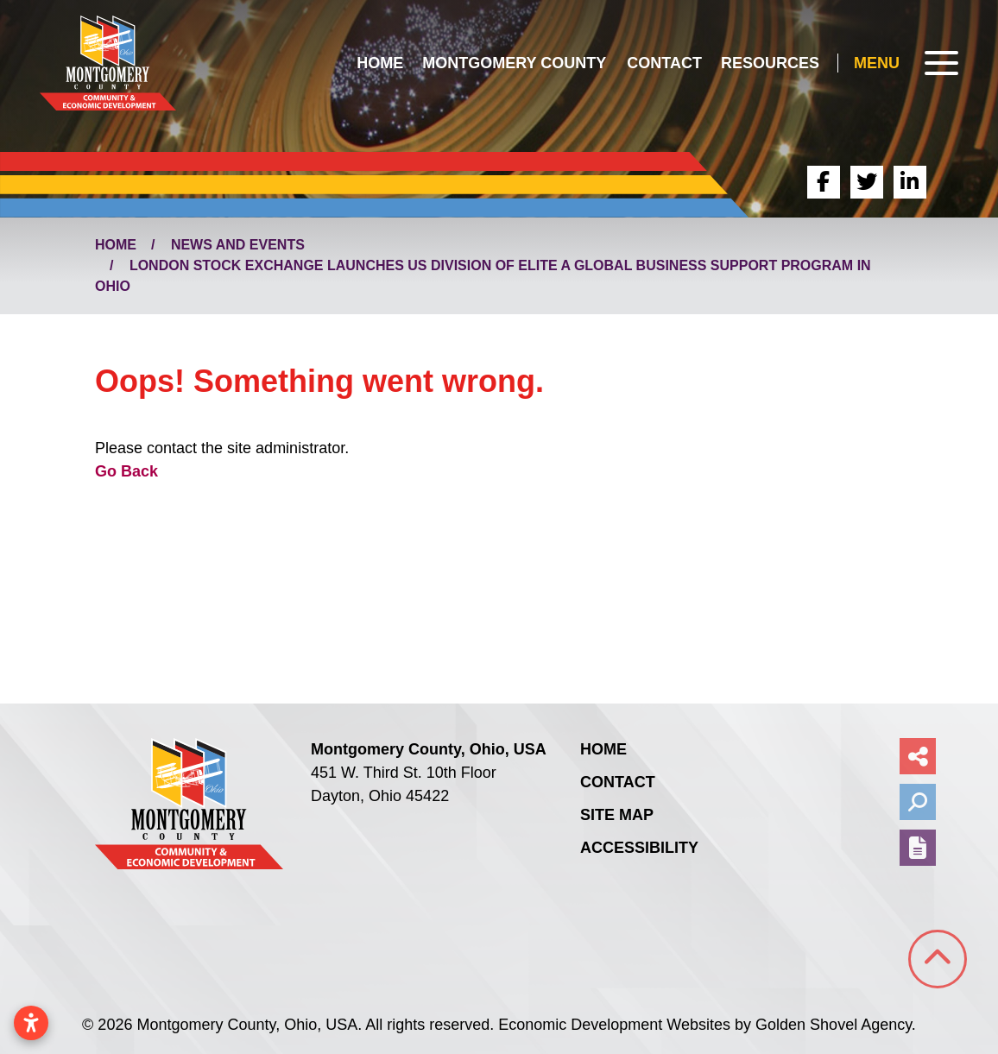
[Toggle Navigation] (906, 63)
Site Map (617, 815)
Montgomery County (514, 63)
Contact (664, 63)
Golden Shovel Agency (833, 1024)
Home (380, 63)
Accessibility (639, 847)
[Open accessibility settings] (31, 1023)
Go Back (126, 471)
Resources (770, 63)
